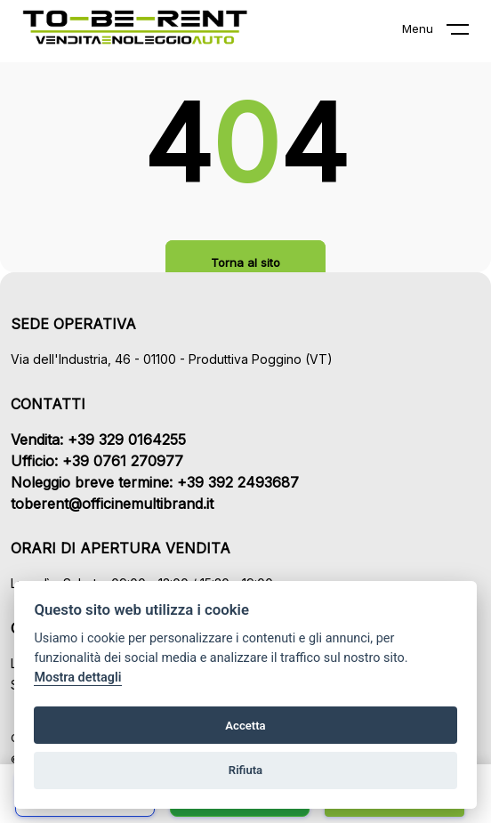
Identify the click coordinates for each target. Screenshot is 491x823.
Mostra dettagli (77, 677)
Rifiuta (245, 770)
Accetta (245, 725)
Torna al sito (245, 262)
